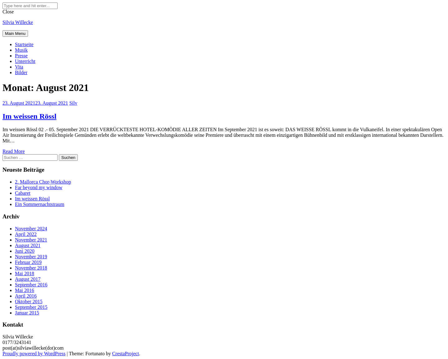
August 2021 (27, 245)
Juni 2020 (25, 251)
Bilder (21, 72)
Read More (13, 151)
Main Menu (15, 33)
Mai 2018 (24, 273)
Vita (19, 66)
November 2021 (31, 239)
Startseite (24, 44)
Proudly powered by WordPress (33, 353)
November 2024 (31, 228)
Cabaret (22, 193)
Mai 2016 (24, 290)
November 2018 (31, 267)
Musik (21, 50)
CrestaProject (125, 353)
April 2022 (26, 234)
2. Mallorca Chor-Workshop (43, 181)
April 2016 (26, 296)
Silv (73, 103)
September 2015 (31, 307)
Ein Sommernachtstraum (39, 204)
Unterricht (25, 61)
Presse (21, 55)
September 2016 (31, 284)
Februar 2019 (28, 262)
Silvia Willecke (17, 22)
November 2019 (31, 256)
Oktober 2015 (28, 301)
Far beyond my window (38, 187)
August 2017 (27, 279)
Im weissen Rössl (29, 116)
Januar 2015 (27, 312)
